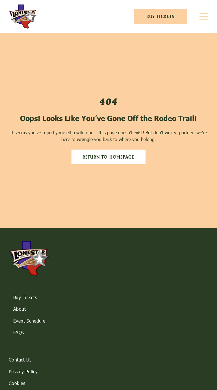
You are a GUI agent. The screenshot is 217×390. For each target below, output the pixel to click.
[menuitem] (108, 297)
